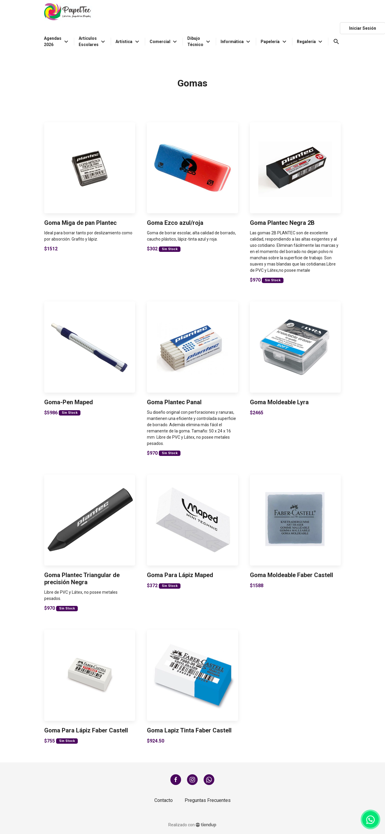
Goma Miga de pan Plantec (80, 222)
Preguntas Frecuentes (208, 800)
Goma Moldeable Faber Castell (291, 575)
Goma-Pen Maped (68, 402)
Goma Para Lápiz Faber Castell (86, 730)
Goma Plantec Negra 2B (282, 222)
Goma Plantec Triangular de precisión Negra (82, 578)
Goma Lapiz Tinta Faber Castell (189, 730)
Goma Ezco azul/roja (175, 222)
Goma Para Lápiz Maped (180, 575)
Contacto (163, 800)
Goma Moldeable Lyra (279, 402)
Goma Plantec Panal (174, 402)
